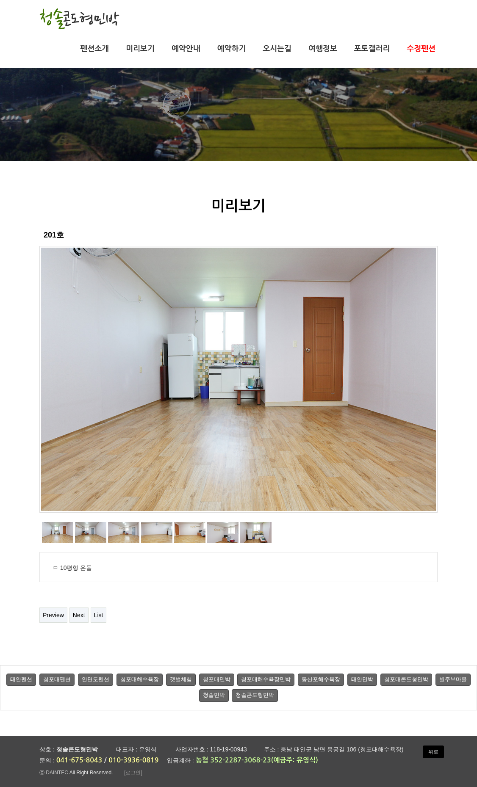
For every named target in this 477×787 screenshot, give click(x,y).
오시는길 (277, 48)
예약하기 (231, 48)
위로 (433, 752)
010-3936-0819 (133, 760)
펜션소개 (94, 48)
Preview (53, 615)
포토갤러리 (372, 48)
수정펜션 (421, 48)
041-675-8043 (79, 760)
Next (79, 615)
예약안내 (186, 48)
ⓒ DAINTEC (53, 773)
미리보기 (140, 48)
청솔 (79, 18)
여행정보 (322, 48)
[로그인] (133, 773)
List (98, 615)
